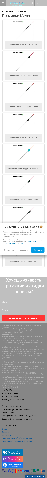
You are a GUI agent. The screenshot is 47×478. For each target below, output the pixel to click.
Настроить (23, 250)
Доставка (6, 435)
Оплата (5, 432)
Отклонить (9, 250)
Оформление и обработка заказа (17, 438)
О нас (4, 429)
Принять (38, 250)
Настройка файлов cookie (10, 387)
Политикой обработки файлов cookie (19, 242)
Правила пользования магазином (17, 441)
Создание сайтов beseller (35, 476)
